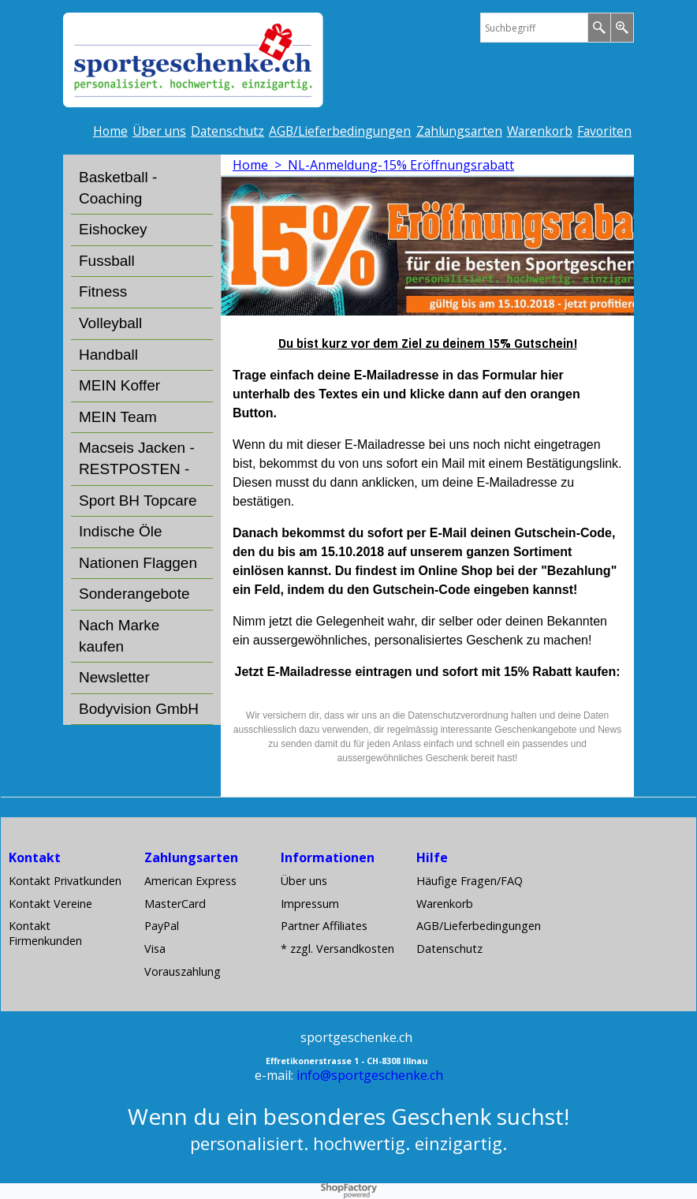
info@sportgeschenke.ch (369, 1075)
